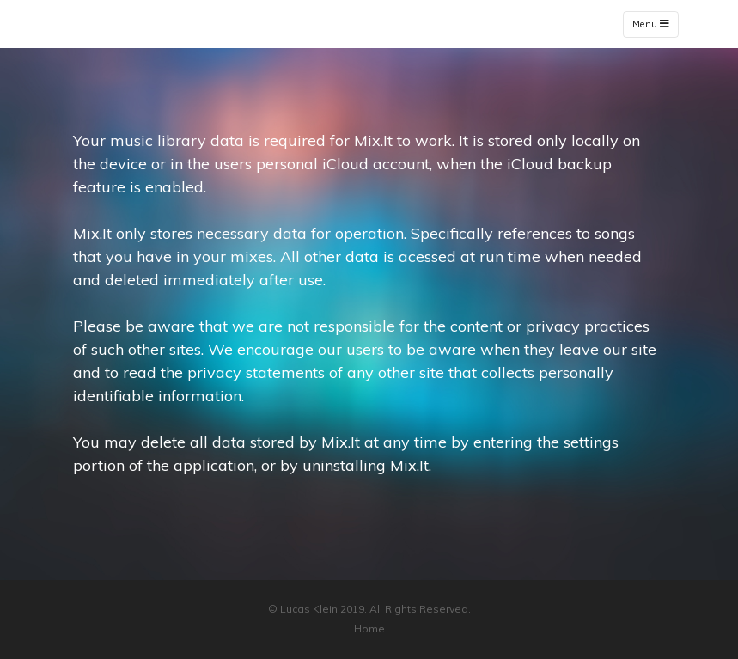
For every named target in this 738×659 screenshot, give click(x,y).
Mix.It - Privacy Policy (150, 23)
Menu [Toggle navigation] (650, 24)
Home (369, 628)
